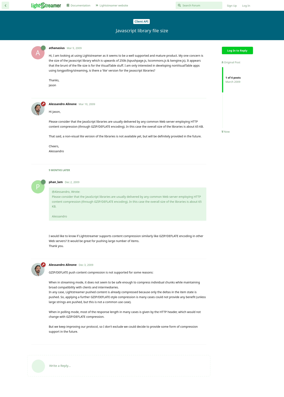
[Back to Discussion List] (5, 5)
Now (226, 131)
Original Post (231, 62)
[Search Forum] (199, 5)
